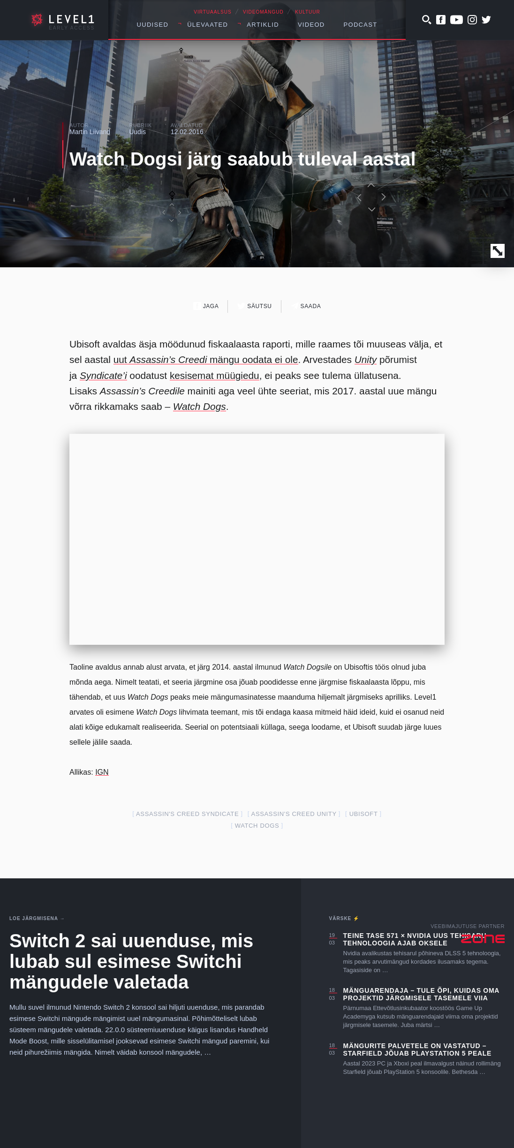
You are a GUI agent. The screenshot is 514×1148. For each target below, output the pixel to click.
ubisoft (363, 813)
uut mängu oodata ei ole (205, 359)
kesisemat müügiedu (214, 375)
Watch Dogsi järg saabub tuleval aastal (242, 159)
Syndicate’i (103, 375)
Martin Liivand (89, 132)
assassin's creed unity (294, 813)
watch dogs (257, 825)
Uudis (137, 132)
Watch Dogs (199, 406)
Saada (306, 306)
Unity (366, 359)
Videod (311, 24)
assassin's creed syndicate (187, 813)
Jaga (206, 306)
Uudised (153, 24)
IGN (101, 772)
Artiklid (263, 24)
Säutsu (254, 306)
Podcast (361, 24)
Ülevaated (207, 24)
